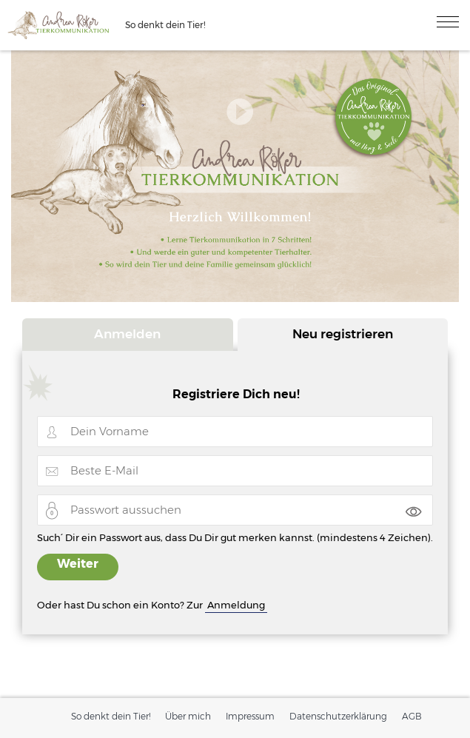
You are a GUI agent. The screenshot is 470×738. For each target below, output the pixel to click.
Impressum (250, 716)
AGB (412, 716)
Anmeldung (236, 605)
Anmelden (127, 333)
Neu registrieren (342, 333)
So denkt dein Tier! (110, 716)
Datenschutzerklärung (338, 716)
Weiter (77, 564)
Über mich (188, 716)
